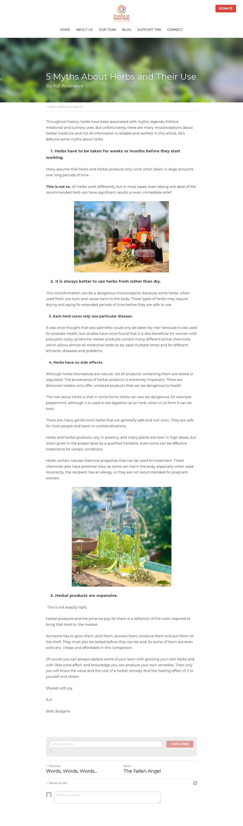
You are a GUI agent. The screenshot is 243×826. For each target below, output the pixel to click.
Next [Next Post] (128, 766)
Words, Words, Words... (71, 771)
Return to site (56, 783)
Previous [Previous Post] (53, 766)
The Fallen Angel (142, 771)
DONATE (226, 8)
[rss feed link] (195, 783)
